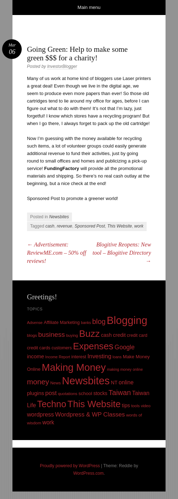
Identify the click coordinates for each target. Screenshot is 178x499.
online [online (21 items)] (126, 382)
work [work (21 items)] (48, 422)
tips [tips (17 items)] (126, 405)
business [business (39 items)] (51, 334)
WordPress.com (88, 473)
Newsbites (59, 216)
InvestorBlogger (62, 66)
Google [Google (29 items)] (125, 347)
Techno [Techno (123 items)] (51, 404)
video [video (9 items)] (146, 406)
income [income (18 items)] (35, 356)
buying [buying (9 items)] (72, 335)
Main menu (89, 7)
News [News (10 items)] (55, 382)
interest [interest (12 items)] (78, 356)
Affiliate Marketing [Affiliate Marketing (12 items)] (62, 322)
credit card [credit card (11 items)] (137, 335)
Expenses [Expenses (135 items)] (93, 346)
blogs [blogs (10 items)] (32, 335)
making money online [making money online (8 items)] (125, 369)
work (138, 226)
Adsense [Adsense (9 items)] (35, 322)
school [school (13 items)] (85, 393)
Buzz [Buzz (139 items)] (89, 333)
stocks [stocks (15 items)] (100, 393)
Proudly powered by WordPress (70, 465)
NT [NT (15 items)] (114, 382)
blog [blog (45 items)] (98, 321)
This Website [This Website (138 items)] (94, 404)
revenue (64, 226)
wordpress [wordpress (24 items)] (40, 414)
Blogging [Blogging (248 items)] (127, 320)
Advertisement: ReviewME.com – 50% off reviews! (56, 252)
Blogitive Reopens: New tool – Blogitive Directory (122, 252)
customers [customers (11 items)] (62, 347)
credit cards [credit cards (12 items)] (39, 347)
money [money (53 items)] (38, 382)
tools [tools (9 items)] (135, 406)
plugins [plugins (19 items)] (35, 393)
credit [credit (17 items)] (119, 335)
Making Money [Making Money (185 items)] (74, 367)
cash (49, 226)
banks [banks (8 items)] (86, 322)
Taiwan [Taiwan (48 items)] (120, 392)
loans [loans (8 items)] (116, 357)
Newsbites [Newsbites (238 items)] (86, 380)
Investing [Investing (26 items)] (99, 356)
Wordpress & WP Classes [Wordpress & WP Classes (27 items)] (90, 414)
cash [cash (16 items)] (106, 335)
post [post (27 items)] (51, 393)
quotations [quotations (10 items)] (68, 393)
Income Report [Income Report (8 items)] (57, 357)
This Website (120, 226)
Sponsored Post (89, 226)
